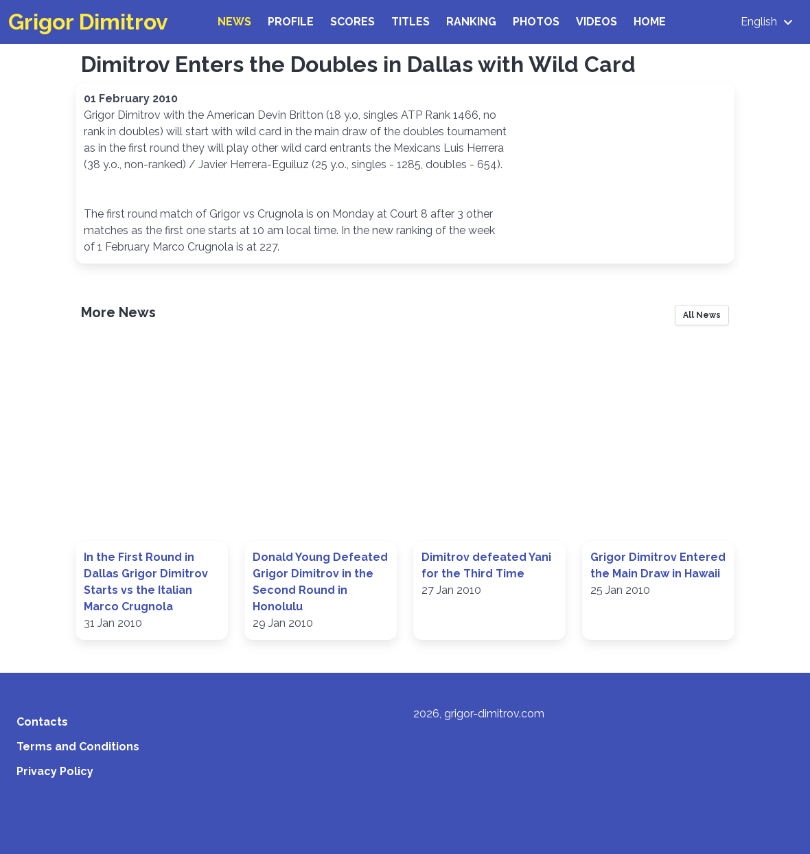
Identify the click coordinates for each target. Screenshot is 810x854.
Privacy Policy (54, 771)
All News (702, 315)
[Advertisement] (405, 438)
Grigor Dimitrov (88, 21)
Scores (352, 21)
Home (650, 21)
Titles (410, 21)
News (234, 21)
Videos (596, 21)
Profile (291, 21)
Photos (536, 21)
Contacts (42, 721)
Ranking (471, 21)
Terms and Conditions (77, 746)
